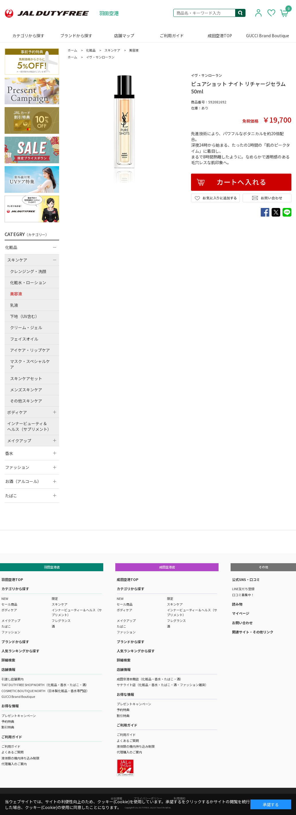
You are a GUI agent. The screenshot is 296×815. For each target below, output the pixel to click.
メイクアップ (10, 620)
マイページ (240, 613)
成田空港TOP (220, 35)
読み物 (237, 604)
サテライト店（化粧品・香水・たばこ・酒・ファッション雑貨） (162, 684)
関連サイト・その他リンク (252, 631)
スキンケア (59, 604)
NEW (4, 598)
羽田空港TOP (12, 579)
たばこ (6, 626)
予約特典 (7, 721)
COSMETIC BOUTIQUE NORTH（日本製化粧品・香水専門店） (45, 690)
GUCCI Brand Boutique (267, 35)
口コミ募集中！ (243, 594)
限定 (55, 598)
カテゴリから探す (28, 35)
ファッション (10, 632)
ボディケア (9, 610)
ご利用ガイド (172, 35)
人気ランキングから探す (20, 650)
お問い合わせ (242, 622)
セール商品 (9, 604)
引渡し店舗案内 (12, 679)
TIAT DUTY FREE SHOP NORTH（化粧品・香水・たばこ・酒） (45, 684)
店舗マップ (124, 35)
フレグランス (61, 620)
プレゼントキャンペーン (18, 715)
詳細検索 (8, 659)
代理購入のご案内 (14, 763)
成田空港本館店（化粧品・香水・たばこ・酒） (150, 679)
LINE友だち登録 (243, 588)
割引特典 (7, 727)
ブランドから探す (76, 35)
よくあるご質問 (12, 752)
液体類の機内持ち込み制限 (20, 758)
